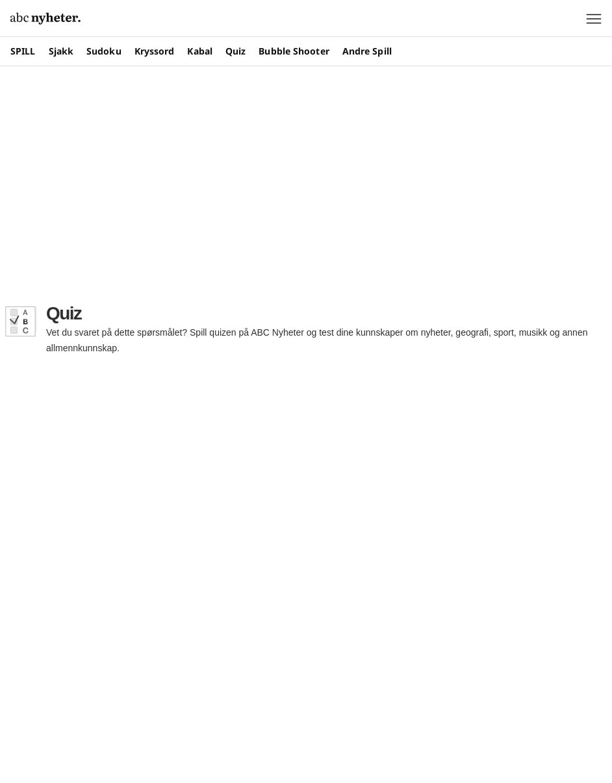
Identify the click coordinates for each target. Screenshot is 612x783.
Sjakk (61, 51)
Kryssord (154, 51)
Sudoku (103, 51)
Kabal (199, 51)
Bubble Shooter (294, 51)
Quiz (235, 51)
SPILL (23, 51)
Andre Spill (367, 51)
